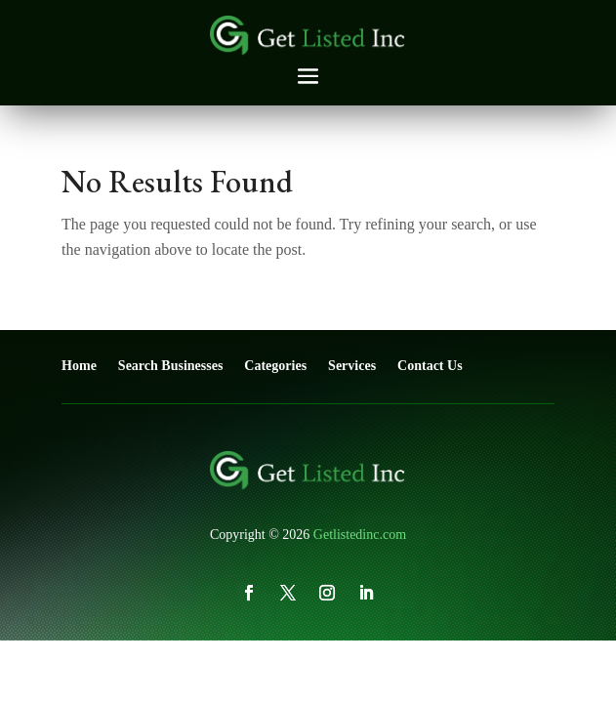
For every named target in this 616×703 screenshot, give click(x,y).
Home (79, 365)
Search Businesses (170, 365)
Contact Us (430, 365)
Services (352, 365)
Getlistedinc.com (359, 534)
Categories (275, 365)
